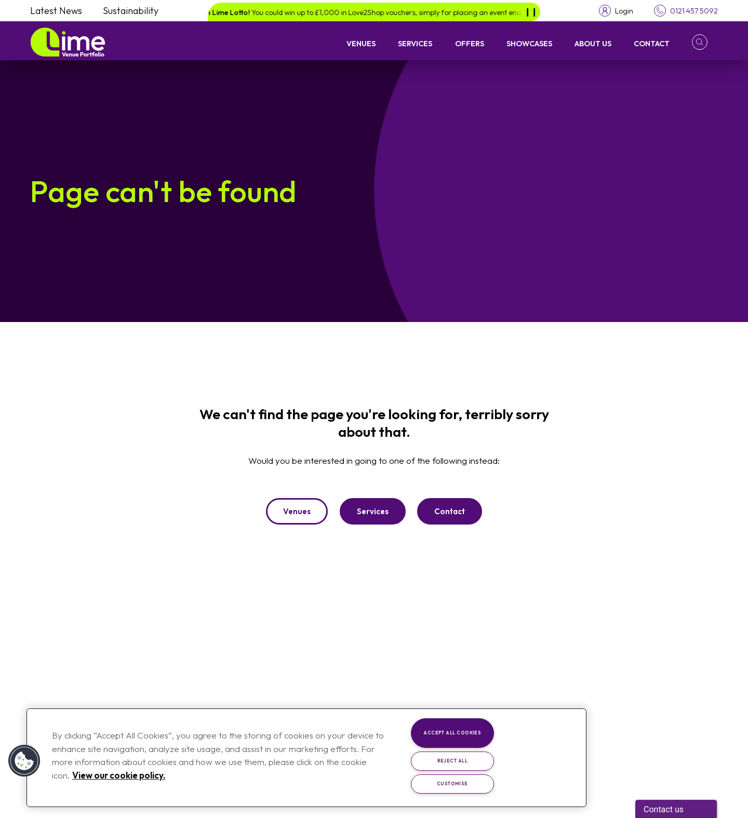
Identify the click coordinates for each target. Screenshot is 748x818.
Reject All (452, 760)
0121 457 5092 (694, 11)
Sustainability (130, 11)
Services (415, 43)
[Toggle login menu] (616, 11)
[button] (705, 42)
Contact (652, 43)
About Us (593, 43)
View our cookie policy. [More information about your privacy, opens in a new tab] (118, 775)
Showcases (529, 43)
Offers (469, 43)
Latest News (56, 11)
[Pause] (531, 12)
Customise (452, 783)
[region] (306, 758)
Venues (361, 43)
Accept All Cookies (452, 732)
